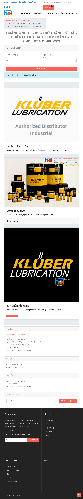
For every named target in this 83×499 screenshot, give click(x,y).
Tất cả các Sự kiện (13, 21)
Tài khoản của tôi (13, 470)
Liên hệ (49, 424)
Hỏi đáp (10, 478)
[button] (77, 13)
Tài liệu (9, 474)
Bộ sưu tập (50, 428)
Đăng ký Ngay (41, 69)
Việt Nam (27, 21)
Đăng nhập (11, 466)
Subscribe (33, 440)
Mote (18, 495)
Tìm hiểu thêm (12, 316)
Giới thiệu (49, 420)
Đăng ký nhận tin (68, 401)
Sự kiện (49, 432)
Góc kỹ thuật (12, 482)
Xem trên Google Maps (15, 335)
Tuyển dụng (50, 435)
